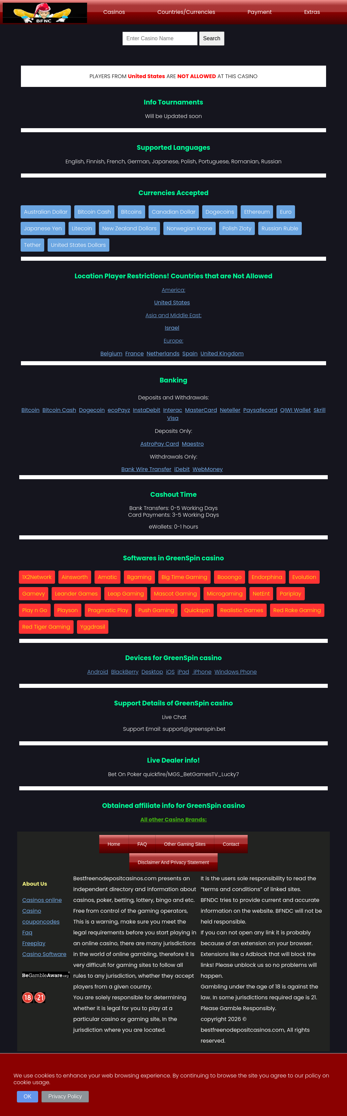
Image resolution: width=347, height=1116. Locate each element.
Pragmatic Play (108, 610)
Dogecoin (92, 410)
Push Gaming (156, 610)
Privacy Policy (65, 1096)
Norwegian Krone (189, 228)
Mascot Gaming (175, 594)
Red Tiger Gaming (46, 627)
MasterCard (201, 410)
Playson (67, 610)
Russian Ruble (280, 228)
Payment (260, 12)
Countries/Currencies (186, 12)
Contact (231, 844)
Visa (173, 418)
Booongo (229, 577)
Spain (189, 353)
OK (27, 1096)
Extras (312, 12)
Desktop (152, 672)
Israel (172, 328)
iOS (170, 672)
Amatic (107, 577)
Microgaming (225, 594)
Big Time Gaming (184, 577)
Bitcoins (131, 212)
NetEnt (261, 594)
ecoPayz (119, 410)
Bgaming (139, 577)
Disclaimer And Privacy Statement (173, 862)
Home (114, 844)
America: (173, 290)
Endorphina (267, 577)
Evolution (304, 577)
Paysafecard (260, 410)
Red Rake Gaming (297, 610)
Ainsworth (75, 577)
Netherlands (162, 353)
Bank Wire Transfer (146, 469)
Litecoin (82, 228)
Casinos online (42, 900)
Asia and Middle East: (173, 315)
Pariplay (290, 594)
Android (97, 672)
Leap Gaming (126, 594)
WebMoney (208, 469)
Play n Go (34, 610)
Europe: (173, 341)
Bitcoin (31, 410)
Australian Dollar (46, 212)
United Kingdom (222, 353)
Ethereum (257, 212)
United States (172, 302)
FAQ (142, 844)
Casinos (114, 12)
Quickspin (197, 610)
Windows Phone (236, 672)
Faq (27, 932)
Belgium (111, 353)
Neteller (230, 410)
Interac (172, 410)
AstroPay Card (159, 444)
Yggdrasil (92, 627)
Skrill (319, 410)
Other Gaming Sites (185, 844)
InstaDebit (146, 410)
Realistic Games (241, 610)
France (134, 353)
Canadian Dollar (173, 212)
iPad (183, 672)
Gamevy (33, 594)
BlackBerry (124, 672)
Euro (285, 212)
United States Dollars (78, 245)
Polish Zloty (236, 228)
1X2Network (37, 577)
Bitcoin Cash (94, 212)
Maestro (193, 444)
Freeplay (33, 943)
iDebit (182, 469)
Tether (32, 245)
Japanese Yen (43, 228)
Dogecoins (220, 212)
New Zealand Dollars (129, 228)
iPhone (202, 672)
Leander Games (76, 594)
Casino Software (44, 954)
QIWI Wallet (295, 410)
